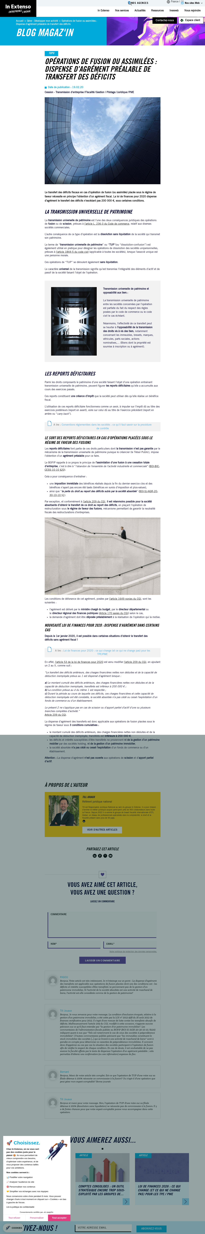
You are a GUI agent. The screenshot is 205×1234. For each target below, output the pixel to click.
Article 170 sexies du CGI (113, 613)
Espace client (192, 20)
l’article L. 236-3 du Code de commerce (106, 224)
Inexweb (174, 10)
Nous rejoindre (192, 10)
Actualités (140, 10)
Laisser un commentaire (102, 960)
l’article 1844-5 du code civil (72, 252)
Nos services (122, 10)
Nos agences (139, 3)
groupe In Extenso (133, 807)
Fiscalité (89, 92)
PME (131, 92)
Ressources (157, 10)
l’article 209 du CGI (94, 502)
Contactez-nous (165, 20)
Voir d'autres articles (102, 830)
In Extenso (103, 10)
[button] (102, 1148)
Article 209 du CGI (55, 715)
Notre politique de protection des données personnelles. (133, 952)
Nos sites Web (192, 3)
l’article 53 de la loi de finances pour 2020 (79, 662)
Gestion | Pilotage (105, 92)
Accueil (19, 21)
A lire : (102, 427)
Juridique (122, 92)
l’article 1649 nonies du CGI (125, 599)
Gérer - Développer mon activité (42, 21)
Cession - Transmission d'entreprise (64, 92)
